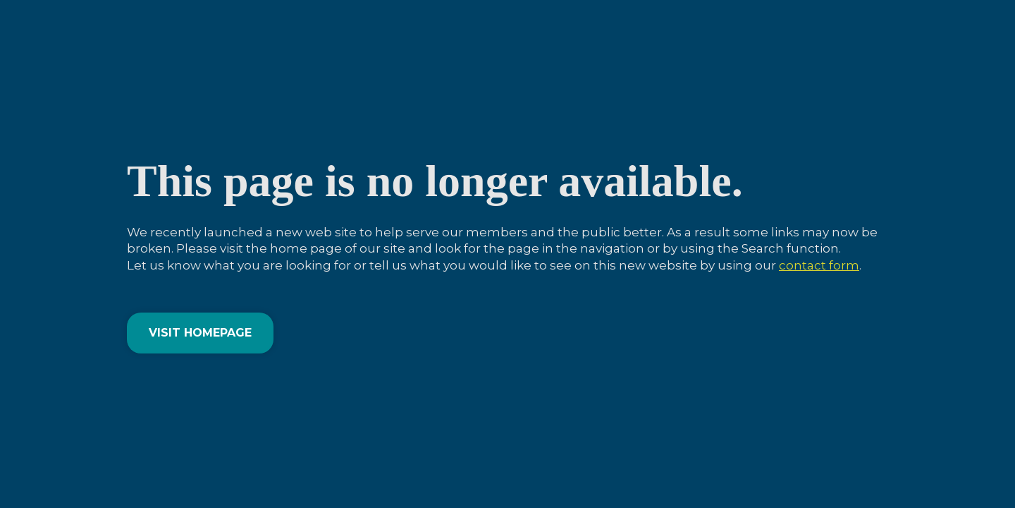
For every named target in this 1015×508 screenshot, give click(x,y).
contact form (819, 265)
